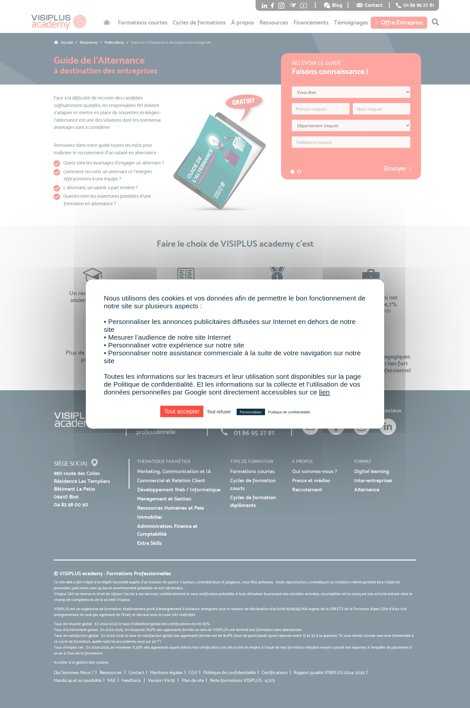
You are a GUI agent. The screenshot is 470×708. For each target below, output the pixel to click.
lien (324, 392)
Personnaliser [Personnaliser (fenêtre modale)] (251, 412)
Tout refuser (219, 411)
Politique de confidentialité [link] (289, 412)
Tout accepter (181, 411)
